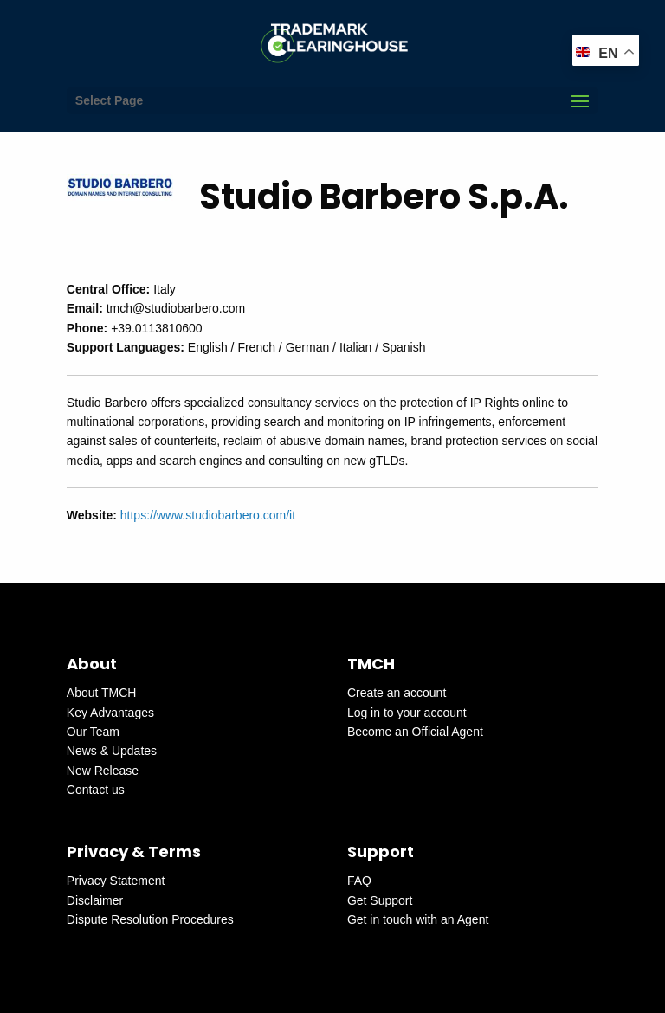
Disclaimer (95, 900)
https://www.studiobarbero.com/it (207, 515)
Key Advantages (110, 712)
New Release (103, 770)
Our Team (93, 732)
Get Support (380, 900)
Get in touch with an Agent (417, 919)
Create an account (396, 693)
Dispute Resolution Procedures (150, 919)
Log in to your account (407, 712)
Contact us (96, 790)
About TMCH (102, 693)
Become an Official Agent (415, 732)
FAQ (359, 880)
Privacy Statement (116, 880)
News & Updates (112, 751)
